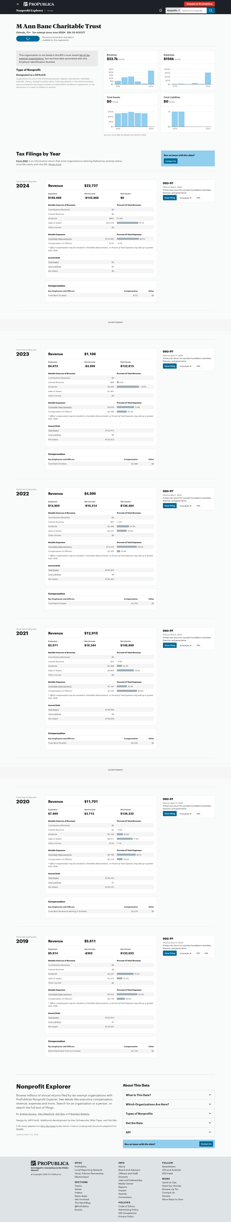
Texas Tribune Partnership (89, 1173)
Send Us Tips (169, 1182)
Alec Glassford (46, 1113)
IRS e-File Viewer (48, 1126)
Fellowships (135, 1180)
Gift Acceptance (127, 1212)
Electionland (82, 1176)
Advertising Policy (128, 1209)
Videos (78, 1192)
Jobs (121, 1180)
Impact (122, 1190)
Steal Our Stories (171, 1185)
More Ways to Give (172, 1199)
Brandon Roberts (79, 1113)
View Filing (170, 197)
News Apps (81, 1195)
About (121, 1166)
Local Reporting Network (88, 1169)
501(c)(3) (40, 74)
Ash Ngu (60, 1113)
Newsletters (168, 1166)
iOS (164, 1169)
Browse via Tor (170, 1189)
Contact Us (170, 161)
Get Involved (82, 1199)
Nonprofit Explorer (29, 10)
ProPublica (80, 1166)
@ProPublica (82, 1206)
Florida (50, 10)
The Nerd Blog (82, 1202)
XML (198, 197)
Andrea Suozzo (28, 1113)
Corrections (125, 1197)
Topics (78, 1185)
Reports (122, 1186)
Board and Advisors (129, 1169)
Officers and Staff (128, 1173)
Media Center (125, 1183)
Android (176, 1169)
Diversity (123, 1176)
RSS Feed (167, 1173)
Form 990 (22, 160)
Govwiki (19, 1128)
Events (78, 1209)
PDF (198, 953)
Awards (122, 1193)
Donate (166, 1195)
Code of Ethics (126, 1206)
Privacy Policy (126, 1216)
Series (78, 1189)
